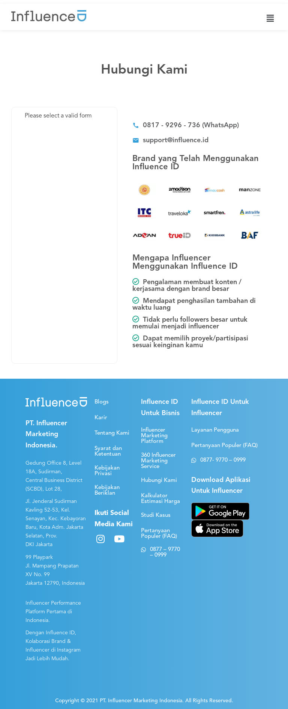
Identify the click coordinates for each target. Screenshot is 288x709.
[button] (185, 126)
